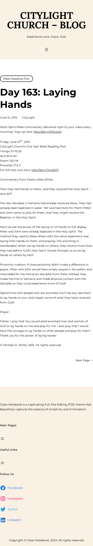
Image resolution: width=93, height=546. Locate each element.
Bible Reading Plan (16, 78)
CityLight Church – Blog (46, 20)
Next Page (84, 360)
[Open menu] (46, 49)
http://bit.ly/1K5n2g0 (47, 132)
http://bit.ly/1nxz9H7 (45, 170)
